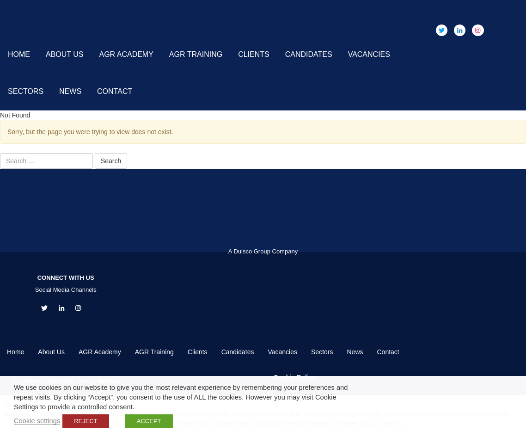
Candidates (308, 54)
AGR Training (195, 54)
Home (19, 54)
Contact (114, 91)
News (70, 91)
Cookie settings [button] (37, 421)
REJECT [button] (86, 421)
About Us (65, 54)
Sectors (25, 91)
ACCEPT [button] (149, 421)
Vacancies (369, 54)
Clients (253, 54)
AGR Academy (126, 54)
